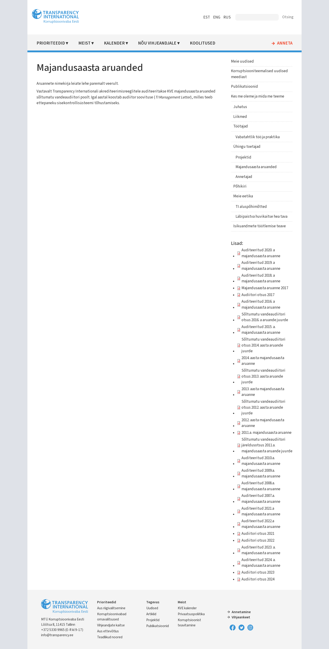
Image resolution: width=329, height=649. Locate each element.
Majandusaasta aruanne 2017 (264, 288)
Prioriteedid (51, 43)
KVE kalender (187, 608)
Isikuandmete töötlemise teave (259, 226)
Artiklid (151, 614)
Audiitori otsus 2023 (257, 572)
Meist (84, 43)
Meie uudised (242, 61)
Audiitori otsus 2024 (257, 579)
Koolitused (202, 43)
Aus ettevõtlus (108, 631)
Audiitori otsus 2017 (257, 294)
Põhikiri (240, 186)
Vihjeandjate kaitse (111, 625)
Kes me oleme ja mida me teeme (257, 96)
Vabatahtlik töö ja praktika (258, 137)
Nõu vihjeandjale (157, 43)
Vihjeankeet (241, 617)
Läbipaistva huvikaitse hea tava (261, 216)
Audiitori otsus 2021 (257, 533)
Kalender (114, 43)
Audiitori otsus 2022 (257, 540)
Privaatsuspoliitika (191, 614)
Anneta (284, 43)
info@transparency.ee (57, 635)
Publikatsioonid (244, 86)
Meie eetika (243, 196)
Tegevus (152, 602)
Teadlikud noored (109, 637)
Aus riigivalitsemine (111, 608)
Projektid (243, 157)
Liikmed (240, 116)
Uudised (152, 608)
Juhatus (240, 106)
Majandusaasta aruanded (256, 167)
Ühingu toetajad (246, 146)
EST (206, 17)
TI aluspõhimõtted (251, 206)
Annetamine (241, 612)
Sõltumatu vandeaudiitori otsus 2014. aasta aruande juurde (263, 345)
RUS (227, 17)
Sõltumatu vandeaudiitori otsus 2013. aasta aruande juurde (263, 376)
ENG (216, 17)
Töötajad (240, 126)
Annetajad (244, 176)
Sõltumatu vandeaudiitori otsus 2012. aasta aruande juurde (263, 407)
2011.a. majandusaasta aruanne (266, 432)
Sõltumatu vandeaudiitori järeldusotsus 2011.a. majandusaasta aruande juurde (266, 445)
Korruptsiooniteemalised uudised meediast (259, 74)
